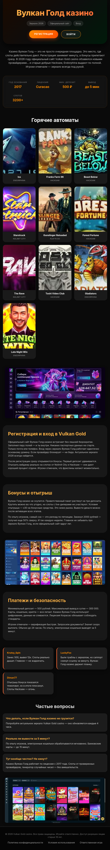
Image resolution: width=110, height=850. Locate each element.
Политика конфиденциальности (25, 842)
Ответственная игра (91, 842)
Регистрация (43, 34)
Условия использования (61, 842)
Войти (70, 34)
